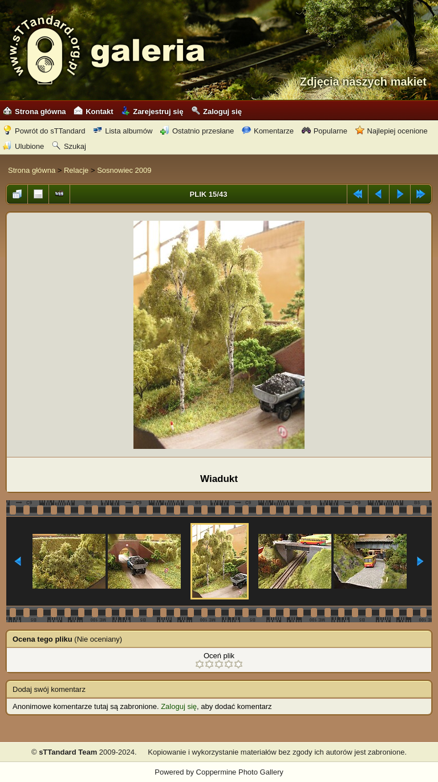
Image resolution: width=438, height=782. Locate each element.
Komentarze (268, 131)
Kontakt (93, 111)
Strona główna (34, 111)
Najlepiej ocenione (391, 131)
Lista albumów (122, 131)
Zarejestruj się (152, 111)
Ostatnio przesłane (197, 131)
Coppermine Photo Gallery (239, 772)
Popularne (324, 131)
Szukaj (69, 146)
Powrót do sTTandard (44, 131)
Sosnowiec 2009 (124, 170)
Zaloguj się (216, 111)
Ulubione (23, 146)
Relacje (76, 170)
